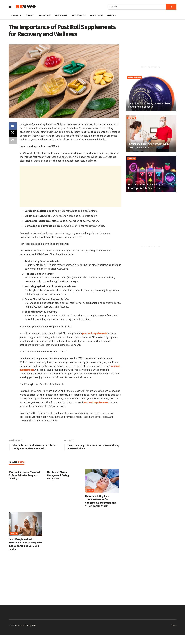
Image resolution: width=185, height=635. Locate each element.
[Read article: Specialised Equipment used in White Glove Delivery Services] (151, 133)
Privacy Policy (31, 626)
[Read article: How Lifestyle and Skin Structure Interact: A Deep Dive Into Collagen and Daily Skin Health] (26, 524)
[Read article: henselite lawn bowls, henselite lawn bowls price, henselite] (151, 93)
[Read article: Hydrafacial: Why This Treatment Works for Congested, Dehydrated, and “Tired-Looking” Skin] (102, 481)
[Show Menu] (10, 7)
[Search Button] (171, 7)
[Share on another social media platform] (13, 140)
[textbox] (70, 272)
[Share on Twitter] (13, 133)
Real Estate (61, 15)
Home (173, 625)
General (131, 118)
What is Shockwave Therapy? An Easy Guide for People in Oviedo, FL (24, 475)
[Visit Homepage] (25, 6)
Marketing (44, 15)
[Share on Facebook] (13, 126)
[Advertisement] (70, 186)
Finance (30, 15)
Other (110, 15)
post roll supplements (94, 333)
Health (90, 490)
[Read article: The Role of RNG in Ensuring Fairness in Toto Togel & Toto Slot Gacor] (151, 174)
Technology (78, 15)
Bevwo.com (19, 626)
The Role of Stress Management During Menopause (58, 475)
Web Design (96, 15)
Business (16, 15)
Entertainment (134, 77)
